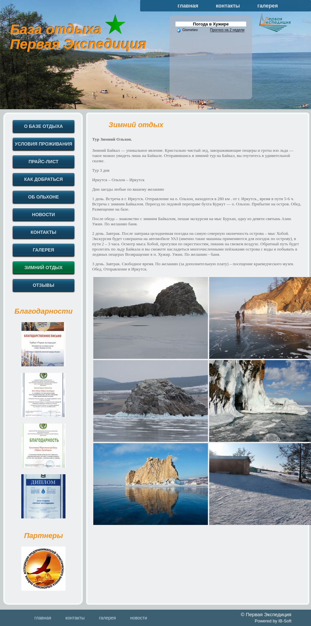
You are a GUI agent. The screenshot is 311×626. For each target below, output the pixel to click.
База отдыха (55, 29)
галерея (267, 6)
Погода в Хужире (211, 24)
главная (188, 6)
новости (138, 617)
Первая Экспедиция (78, 44)
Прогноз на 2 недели (227, 30)
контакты (228, 6)
